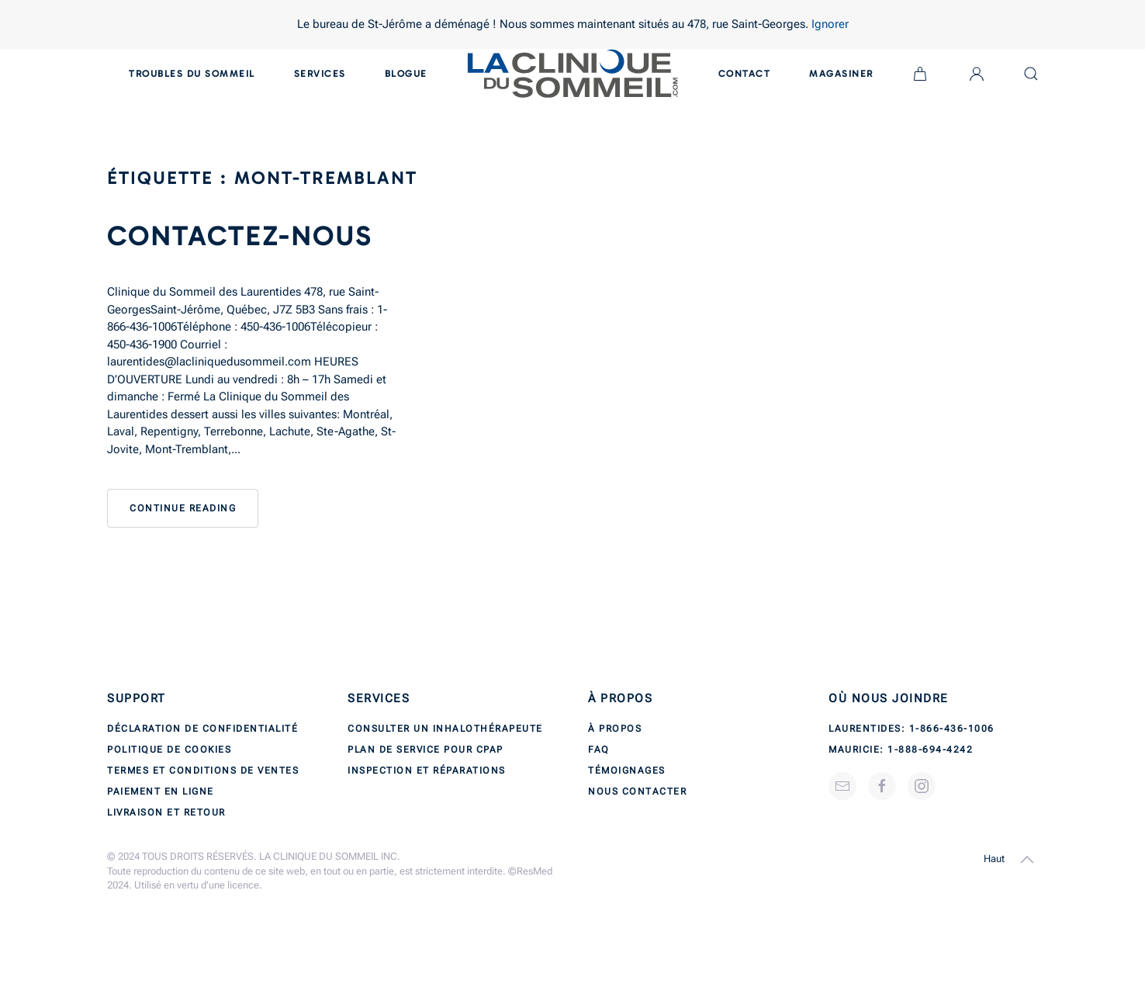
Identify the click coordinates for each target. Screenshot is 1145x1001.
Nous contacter (637, 791)
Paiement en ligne (160, 791)
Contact (744, 73)
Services (320, 73)
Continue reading (183, 508)
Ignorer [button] (830, 24)
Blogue (406, 73)
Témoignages (627, 770)
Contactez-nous (239, 236)
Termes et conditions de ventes (203, 770)
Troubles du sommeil (192, 73)
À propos (615, 728)
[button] (1027, 860)
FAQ (599, 749)
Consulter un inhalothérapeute (445, 728)
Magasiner (841, 73)
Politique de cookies (169, 749)
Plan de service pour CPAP (425, 749)
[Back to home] (573, 74)
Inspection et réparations (427, 770)
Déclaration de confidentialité (202, 728)
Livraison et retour (166, 812)
